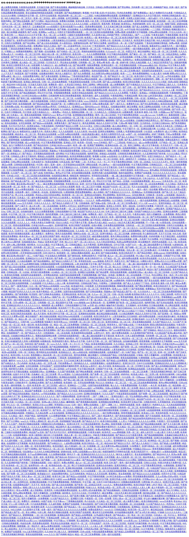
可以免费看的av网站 (76, 297)
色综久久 (66, 112)
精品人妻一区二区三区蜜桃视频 (68, 217)
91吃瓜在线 (21, 84)
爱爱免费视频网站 (83, 192)
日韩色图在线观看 (107, 101)
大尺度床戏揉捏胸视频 (105, 286)
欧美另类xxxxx (142, 170)
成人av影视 (22, 209)
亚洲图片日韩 (77, 498)
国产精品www (167, 120)
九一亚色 (27, 385)
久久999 (26, 355)
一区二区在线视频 (21, 159)
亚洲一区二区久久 (94, 440)
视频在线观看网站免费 (97, 90)
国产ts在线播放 (180, 521)
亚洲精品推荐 (63, 515)
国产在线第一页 (86, 178)
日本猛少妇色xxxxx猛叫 (61, 145)
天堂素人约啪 (140, 57)
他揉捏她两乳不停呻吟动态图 (116, 452)
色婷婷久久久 (159, 405)
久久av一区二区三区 (101, 294)
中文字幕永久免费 (116, 18)
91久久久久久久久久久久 (165, 173)
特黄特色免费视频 (134, 280)
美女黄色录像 (96, 231)
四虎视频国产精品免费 (101, 319)
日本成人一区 (16, 115)
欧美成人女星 (7, 418)
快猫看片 (48, 322)
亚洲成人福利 (162, 198)
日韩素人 (120, 131)
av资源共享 (95, 24)
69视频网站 (13, 137)
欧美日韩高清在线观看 (21, 314)
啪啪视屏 (53, 178)
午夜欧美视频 (171, 35)
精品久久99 (145, 388)
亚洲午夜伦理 (83, 396)
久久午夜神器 (89, 245)
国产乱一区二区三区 (147, 352)
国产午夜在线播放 (41, 109)
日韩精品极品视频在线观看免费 (126, 68)
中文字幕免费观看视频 (52, 142)
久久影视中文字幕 (31, 509)
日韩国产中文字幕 (172, 256)
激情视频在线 (15, 452)
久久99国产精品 (116, 496)
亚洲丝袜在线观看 (21, 388)
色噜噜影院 (20, 178)
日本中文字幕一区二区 (101, 267)
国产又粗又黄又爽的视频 (16, 101)
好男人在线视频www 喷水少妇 (87, 452)
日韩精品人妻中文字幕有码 (24, 156)
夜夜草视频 (116, 424)
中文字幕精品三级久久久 (164, 84)
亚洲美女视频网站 (106, 131)
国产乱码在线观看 (165, 302)
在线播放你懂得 (46, 73)
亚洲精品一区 (171, 159)
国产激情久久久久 (19, 479)
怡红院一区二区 (12, 29)
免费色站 (74, 140)
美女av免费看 (73, 471)
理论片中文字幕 (45, 93)
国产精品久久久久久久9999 (70, 394)
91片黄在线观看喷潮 (100, 87)
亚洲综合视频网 (177, 220)
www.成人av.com (148, 115)
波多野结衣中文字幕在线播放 (92, 206)
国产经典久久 (177, 112)
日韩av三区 (86, 151)
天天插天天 (127, 40)
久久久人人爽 (168, 90)
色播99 (173, 377)
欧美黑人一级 (91, 38)
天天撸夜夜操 (43, 40)
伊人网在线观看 (172, 305)
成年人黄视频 (58, 18)
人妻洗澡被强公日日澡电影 (64, 40)
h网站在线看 (103, 84)
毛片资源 (27, 112)
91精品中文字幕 (101, 479)
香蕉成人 (105, 107)
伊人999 (179, 275)
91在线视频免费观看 (140, 181)
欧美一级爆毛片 (143, 405)
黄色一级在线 (129, 206)
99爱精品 (182, 377)
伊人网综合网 (120, 369)
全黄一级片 (46, 509)
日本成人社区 (13, 176)
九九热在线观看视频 (29, 349)
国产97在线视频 (173, 457)
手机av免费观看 (173, 134)
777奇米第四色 (98, 46)
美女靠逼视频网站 (143, 454)
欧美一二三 (126, 73)
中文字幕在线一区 (171, 187)
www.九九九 (56, 344)
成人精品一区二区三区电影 (32, 62)
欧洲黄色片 (43, 399)
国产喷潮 (142, 87)
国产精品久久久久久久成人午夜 (122, 46)
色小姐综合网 (27, 107)
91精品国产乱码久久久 (88, 40)
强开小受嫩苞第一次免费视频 (160, 214)
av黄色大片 (42, 87)
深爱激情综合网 (81, 43)
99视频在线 (45, 341)
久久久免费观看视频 (96, 54)
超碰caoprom (159, 253)
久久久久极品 (173, 153)
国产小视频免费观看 (66, 396)
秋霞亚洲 (19, 73)
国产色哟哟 (46, 289)
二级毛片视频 (61, 280)
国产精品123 (177, 280)
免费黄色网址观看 (84, 189)
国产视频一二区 (78, 162)
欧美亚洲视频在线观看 (165, 38)
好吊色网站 (35, 118)
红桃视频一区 (93, 446)
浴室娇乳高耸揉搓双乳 (152, 71)
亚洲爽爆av (51, 371)
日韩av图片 (63, 388)
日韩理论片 (116, 87)
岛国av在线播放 (112, 388)
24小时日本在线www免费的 (34, 95)
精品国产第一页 (99, 76)
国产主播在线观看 (163, 269)
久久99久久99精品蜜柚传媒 (160, 101)
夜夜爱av (17, 487)
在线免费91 (30, 120)
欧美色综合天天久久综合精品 (95, 148)
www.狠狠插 (98, 261)
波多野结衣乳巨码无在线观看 (41, 267)
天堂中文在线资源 (48, 15)
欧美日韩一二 (11, 35)
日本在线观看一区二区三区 (161, 57)
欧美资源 (49, 457)
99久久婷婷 (16, 509)
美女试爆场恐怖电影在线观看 (39, 13)
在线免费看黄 (37, 377)
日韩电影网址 (52, 377)
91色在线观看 (80, 239)
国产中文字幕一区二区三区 (111, 29)
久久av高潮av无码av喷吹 (167, 476)
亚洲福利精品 (62, 156)
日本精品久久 (64, 107)
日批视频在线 (100, 57)
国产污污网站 (37, 21)
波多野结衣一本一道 (117, 43)
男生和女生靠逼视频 (60, 523)
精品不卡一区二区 (98, 377)
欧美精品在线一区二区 (116, 145)
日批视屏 (89, 286)
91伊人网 (166, 107)
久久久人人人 (23, 222)
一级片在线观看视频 (39, 101)
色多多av (125, 300)
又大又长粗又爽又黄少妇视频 (117, 26)
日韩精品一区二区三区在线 (151, 159)
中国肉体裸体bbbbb (11, 250)
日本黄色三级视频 (9, 62)
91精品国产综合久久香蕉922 (51, 57)
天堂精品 (159, 529)
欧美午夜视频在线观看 (19, 233)
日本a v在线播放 (169, 407)
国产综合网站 (29, 43)
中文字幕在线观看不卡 (35, 269)
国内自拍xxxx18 (92, 107)
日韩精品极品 (75, 245)
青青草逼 (182, 515)
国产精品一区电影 (121, 181)
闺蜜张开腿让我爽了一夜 (164, 60)
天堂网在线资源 (51, 275)
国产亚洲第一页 (165, 314)
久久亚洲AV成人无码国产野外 (106, 35)
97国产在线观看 (136, 43)
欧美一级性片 (176, 250)
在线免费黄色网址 (31, 76)
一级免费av (56, 112)
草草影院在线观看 (168, 170)
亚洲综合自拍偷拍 (93, 195)
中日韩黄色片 (118, 429)
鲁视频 (86, 13)
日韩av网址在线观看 (158, 32)
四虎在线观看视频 (100, 71)
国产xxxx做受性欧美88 (120, 330)
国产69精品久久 (8, 363)
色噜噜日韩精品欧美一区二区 (118, 526)
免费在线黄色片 (172, 140)
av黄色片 (93, 366)
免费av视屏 (120, 32)
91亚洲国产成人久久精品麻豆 (23, 399)
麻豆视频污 (93, 355)
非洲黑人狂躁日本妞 (136, 18)
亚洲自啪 (116, 40)
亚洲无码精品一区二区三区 (171, 203)
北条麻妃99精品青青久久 (148, 120)
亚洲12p (45, 71)
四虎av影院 (173, 82)
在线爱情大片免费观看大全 (167, 496)
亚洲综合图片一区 (109, 65)
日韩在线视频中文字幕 (66, 211)
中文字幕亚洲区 (168, 236)
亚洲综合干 (60, 278)
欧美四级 (161, 21)
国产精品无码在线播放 (19, 394)
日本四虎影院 (7, 68)
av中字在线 (130, 29)
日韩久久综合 (150, 463)
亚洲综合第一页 (98, 302)
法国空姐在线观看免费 (70, 275)
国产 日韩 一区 (130, 87)
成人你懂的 (98, 192)
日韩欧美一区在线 (40, 192)
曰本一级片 (77, 405)
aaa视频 (95, 308)
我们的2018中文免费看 (35, 90)
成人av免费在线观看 (148, 142)
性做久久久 (132, 142)
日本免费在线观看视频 (114, 225)
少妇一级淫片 (54, 463)
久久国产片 (178, 322)
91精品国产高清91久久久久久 (55, 496)
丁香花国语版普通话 (81, 76)
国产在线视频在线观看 (153, 231)
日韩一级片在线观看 (111, 534)
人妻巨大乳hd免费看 (79, 220)
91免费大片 (80, 98)
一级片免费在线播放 (110, 413)
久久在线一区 (82, 231)
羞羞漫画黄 (174, 115)
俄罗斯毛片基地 (75, 101)
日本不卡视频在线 (13, 112)
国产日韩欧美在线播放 (50, 294)
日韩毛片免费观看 (13, 43)
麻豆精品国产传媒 (28, 137)
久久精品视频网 (24, 261)
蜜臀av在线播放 (91, 405)
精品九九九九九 (165, 330)
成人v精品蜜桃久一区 (122, 126)
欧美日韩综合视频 (131, 82)
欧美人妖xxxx (114, 338)
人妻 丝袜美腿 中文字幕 (86, 264)
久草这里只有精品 (73, 84)
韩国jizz (177, 314)
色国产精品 (30, 416)
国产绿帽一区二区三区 (136, 247)
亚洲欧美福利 (138, 319)
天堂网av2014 (148, 479)
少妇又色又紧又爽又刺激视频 (155, 220)
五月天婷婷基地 (77, 474)
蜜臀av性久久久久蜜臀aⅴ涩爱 (172, 189)
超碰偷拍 (35, 501)
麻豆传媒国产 (32, 316)
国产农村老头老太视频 (61, 429)
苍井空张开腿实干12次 (79, 280)
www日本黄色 (166, 501)
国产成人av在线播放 (112, 82)
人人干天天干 (7, 73)
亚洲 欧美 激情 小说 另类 (87, 21)
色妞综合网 (25, 523)
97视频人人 (10, 51)
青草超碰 (115, 24)
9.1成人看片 (156, 73)
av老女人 (52, 32)
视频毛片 (92, 109)
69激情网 (133, 184)
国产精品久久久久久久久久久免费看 (111, 93)
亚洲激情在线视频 (87, 314)
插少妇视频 (12, 32)
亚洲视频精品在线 (66, 231)
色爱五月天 (131, 51)
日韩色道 (130, 225)
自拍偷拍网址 (144, 134)
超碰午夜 (124, 62)
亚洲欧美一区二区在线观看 (129, 275)
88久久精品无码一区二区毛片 (18, 18)
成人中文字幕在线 (150, 145)
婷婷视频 (173, 358)
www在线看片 (52, 26)
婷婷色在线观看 (159, 242)
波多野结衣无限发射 (22, 247)
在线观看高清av (29, 242)
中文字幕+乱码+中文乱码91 (103, 13)
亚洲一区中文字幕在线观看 (44, 38)
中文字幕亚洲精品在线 (171, 523)
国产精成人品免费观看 (117, 360)
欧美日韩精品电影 (150, 501)
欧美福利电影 (73, 283)
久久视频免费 (46, 60)
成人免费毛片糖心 (144, 209)
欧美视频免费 (25, 104)
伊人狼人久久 (60, 532)
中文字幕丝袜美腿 (172, 396)
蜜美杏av (35, 297)
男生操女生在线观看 (47, 134)
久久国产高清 (163, 178)
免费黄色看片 (60, 123)
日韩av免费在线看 (100, 104)
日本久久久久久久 (64, 200)
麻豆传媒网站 (144, 51)
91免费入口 (162, 115)
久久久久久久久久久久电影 (76, 24)
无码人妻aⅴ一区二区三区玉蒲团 (112, 418)
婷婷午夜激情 (127, 170)
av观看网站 (85, 71)
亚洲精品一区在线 (140, 507)
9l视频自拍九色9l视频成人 (53, 424)
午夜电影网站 (117, 95)
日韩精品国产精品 (89, 283)
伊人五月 (163, 98)
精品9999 (11, 84)
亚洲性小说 (105, 40)
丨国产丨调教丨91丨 (100, 396)
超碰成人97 (15, 153)
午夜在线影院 (47, 126)
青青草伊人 (112, 325)
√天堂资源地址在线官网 (73, 164)
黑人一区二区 (49, 35)
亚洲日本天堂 (129, 363)
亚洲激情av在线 (99, 338)
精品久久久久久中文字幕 (30, 35)
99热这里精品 (172, 54)
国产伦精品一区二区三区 (68, 51)
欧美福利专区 (77, 286)
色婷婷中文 (75, 347)
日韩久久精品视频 (138, 62)
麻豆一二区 (121, 109)
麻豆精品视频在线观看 (107, 314)
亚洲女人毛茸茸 (114, 206)
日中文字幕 (119, 245)
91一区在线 (115, 148)
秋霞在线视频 (51, 162)
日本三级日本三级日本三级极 (119, 211)
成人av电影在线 (37, 79)
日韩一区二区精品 (142, 162)
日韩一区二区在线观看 (144, 126)
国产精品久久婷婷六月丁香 (65, 203)
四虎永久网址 (50, 131)
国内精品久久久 (146, 148)
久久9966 (49, 532)
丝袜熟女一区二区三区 (44, 49)
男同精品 (166, 29)
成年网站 (60, 153)
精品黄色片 (174, 311)
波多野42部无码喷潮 (26, 40)
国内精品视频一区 (151, 493)
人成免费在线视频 (72, 443)
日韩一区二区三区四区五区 (123, 399)
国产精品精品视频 (41, 104)
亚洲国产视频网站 (153, 137)
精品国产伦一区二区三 (15, 289)
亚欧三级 (57, 239)
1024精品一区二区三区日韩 (71, 38)
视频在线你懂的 (48, 231)
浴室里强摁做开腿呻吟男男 (67, 366)
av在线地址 (112, 156)
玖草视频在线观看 (152, 192)
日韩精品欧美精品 (96, 278)
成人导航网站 (36, 490)
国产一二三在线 (142, 35)
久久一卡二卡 (103, 162)
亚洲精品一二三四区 (77, 385)
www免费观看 (37, 322)
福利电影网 (42, 416)
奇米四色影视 (162, 413)
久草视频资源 (164, 402)
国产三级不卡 (21, 206)
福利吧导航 (93, 153)
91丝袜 (103, 156)
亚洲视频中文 (120, 440)
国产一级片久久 (117, 104)
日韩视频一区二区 (87, 62)
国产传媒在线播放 (109, 253)
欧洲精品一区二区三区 (159, 440)
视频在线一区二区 (17, 239)
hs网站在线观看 (72, 134)
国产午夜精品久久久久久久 (139, 84)
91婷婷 (28, 109)
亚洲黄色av (128, 60)
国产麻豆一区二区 (138, 54)
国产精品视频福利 (73, 13)
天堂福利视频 (33, 289)
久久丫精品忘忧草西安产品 (160, 62)
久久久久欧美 (81, 131)
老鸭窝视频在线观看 (77, 432)
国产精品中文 (74, 123)
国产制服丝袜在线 (164, 319)
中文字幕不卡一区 (131, 129)
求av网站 (105, 424)
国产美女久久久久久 (151, 118)
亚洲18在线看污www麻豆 (72, 26)
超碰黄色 (22, 32)
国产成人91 (13, 131)
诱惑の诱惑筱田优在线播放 (162, 325)
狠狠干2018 (166, 280)
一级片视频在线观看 (140, 49)
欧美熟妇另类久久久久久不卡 (146, 294)
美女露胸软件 (144, 242)
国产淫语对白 (104, 264)
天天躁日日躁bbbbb (161, 123)
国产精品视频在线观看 (151, 424)
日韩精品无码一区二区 (105, 228)
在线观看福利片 (75, 358)
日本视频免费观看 (99, 60)
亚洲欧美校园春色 (115, 198)
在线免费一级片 (22, 192)
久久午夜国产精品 (9, 380)
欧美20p (84, 366)
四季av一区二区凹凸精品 (100, 327)
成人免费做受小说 (63, 65)
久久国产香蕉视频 (66, 371)
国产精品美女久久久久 (150, 90)
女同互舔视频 (72, 18)
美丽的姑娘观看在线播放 (93, 51)
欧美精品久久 (65, 352)
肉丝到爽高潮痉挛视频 (108, 410)
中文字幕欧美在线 (168, 239)
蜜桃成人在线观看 (171, 118)
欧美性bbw (126, 24)
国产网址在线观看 (21, 21)
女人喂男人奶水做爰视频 (90, 490)
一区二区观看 (25, 440)
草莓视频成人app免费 (171, 297)
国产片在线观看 (83, 338)
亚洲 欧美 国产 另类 (54, 242)
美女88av (163, 65)
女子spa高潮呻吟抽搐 (29, 264)
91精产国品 (38, 256)
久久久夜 (47, 209)
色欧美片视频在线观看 (29, 424)
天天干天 (35, 485)
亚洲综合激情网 (170, 211)
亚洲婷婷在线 (56, 192)
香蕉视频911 (36, 355)
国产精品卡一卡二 (174, 156)
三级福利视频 (115, 283)
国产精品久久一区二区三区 (44, 187)
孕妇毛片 (35, 526)
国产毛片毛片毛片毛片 (56, 432)
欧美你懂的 (58, 446)
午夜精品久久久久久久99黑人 (25, 60)
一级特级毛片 (86, 18)
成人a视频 (60, 327)
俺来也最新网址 (173, 87)
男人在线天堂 (139, 269)
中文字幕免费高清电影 (128, 115)
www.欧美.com (130, 521)
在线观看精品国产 (60, 220)
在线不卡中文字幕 (31, 71)
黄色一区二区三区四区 (106, 115)
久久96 (50, 311)
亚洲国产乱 (10, 40)
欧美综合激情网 (167, 374)
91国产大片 (131, 245)
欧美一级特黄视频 (178, 162)
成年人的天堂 (147, 432)
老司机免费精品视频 (77, 278)
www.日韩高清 (91, 101)
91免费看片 (135, 446)
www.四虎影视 (89, 507)
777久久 (147, 275)
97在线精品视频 (101, 399)
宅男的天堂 (34, 167)
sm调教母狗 (119, 280)
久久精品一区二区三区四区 (170, 129)
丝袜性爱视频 (172, 253)
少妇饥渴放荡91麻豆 (90, 134)
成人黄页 (95, 253)
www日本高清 (19, 347)
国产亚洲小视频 (77, 496)
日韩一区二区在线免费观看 (54, 82)
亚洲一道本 (55, 164)
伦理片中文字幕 (169, 474)
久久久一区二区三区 (137, 440)
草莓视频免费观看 (62, 93)
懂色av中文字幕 (77, 341)
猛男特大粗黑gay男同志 (46, 107)
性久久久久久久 (160, 167)
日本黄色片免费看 (50, 167)
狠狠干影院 (170, 24)
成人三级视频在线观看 (109, 79)
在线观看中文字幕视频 (137, 32)
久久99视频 (10, 98)
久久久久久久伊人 (160, 162)
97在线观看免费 (8, 366)
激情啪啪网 (73, 532)
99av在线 (45, 68)
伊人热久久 (55, 399)
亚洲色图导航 (61, 225)
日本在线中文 (37, 162)
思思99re (170, 504)
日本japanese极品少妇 (148, 65)
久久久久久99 (56, 360)
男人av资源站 (64, 374)
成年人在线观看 (102, 95)
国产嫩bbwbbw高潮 (122, 319)
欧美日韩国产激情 (142, 485)
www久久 (169, 71)
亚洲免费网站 (17, 120)
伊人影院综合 (66, 43)
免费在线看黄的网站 (123, 485)
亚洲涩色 (48, 490)
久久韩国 (94, 170)
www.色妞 (65, 286)
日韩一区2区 (140, 98)
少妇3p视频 (181, 374)
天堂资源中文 (15, 327)
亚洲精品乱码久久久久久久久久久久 (28, 278)
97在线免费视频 (125, 98)
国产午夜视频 (31, 73)
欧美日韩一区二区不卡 (139, 509)
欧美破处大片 (44, 474)
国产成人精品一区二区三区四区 (104, 159)
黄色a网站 (154, 170)
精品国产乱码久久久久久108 (91, 211)
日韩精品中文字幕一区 (28, 15)
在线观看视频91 (130, 148)
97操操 (139, 355)
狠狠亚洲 (74, 176)
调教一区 (160, 79)
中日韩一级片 (42, 164)
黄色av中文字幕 (64, 115)
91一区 (51, 468)
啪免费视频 (25, 429)
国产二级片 (97, 416)
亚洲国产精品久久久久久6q (151, 349)
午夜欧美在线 (152, 311)
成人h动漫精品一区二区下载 (70, 118)
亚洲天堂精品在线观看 (83, 93)
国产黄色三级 (55, 87)
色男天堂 (109, 261)
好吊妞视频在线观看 (81, 173)
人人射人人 (114, 297)
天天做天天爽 (99, 360)
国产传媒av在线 (98, 203)
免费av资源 (51, 79)
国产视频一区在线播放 (68, 29)
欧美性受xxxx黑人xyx (27, 521)
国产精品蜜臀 (79, 65)
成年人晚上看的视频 (68, 178)
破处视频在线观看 (100, 236)
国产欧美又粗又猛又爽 (102, 280)
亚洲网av (42, 32)
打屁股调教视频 (89, 275)
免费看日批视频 (67, 21)
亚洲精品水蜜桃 (8, 358)
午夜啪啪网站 (176, 93)
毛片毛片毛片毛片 (17, 126)
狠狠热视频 (179, 71)
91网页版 (42, 418)
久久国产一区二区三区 (21, 173)
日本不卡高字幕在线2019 (108, 482)
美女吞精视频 (125, 474)
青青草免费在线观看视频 (59, 90)
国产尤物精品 (150, 330)
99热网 (166, 73)
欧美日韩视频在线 (47, 29)
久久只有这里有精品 (106, 242)
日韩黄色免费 (59, 209)
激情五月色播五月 (106, 109)
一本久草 (152, 385)
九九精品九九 (47, 65)
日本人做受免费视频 (135, 336)
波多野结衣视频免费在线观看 (137, 518)
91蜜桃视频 (69, 192)
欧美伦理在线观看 (148, 258)
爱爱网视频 (14, 140)
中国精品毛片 (44, 129)
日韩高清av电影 (24, 46)
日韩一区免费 (178, 151)
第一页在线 (158, 347)
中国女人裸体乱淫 (38, 421)
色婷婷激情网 (139, 24)
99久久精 (177, 233)
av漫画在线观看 (170, 452)
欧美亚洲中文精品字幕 (145, 40)
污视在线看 (133, 109)
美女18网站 (78, 228)
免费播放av (150, 289)
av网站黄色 (159, 209)
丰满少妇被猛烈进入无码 (16, 341)
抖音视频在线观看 (128, 65)
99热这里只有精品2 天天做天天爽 (155, 429)
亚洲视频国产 (125, 15)
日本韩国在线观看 (92, 468)
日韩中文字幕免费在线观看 (70, 32)
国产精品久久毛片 (33, 333)
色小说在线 (89, 501)
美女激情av (173, 336)
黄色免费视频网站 (141, 73)
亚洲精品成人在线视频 (169, 200)
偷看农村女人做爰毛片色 (161, 46)
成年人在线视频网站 (95, 120)
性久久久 (100, 383)
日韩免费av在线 (12, 107)
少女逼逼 (148, 131)
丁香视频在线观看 (107, 137)
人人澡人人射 (72, 49)
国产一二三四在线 (117, 142)
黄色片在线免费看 (64, 233)
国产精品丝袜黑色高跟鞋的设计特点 (48, 159)
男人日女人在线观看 (25, 195)
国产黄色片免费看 (98, 43)
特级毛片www (49, 115)
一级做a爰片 (155, 452)
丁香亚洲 (62, 358)
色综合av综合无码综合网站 (48, 195)
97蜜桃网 (125, 151)
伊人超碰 (179, 68)
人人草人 (123, 421)
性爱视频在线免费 (134, 131)
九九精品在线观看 (80, 374)
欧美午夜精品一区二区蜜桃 (49, 291)
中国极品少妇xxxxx (142, 449)
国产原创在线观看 (124, 416)
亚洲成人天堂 (70, 142)
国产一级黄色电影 (19, 286)
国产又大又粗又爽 (172, 424)
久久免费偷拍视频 (57, 454)
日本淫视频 (109, 457)
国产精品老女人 (12, 322)
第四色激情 (87, 95)
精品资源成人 (82, 267)
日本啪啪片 (26, 405)
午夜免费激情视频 (129, 385)
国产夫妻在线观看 (50, 76)
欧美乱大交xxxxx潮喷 (43, 405)
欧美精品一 (79, 200)
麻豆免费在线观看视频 (26, 129)
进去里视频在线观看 (142, 322)
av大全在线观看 (57, 413)
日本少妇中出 (149, 178)
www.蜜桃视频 (118, 432)
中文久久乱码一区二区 (43, 280)
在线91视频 (96, 225)
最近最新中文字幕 (64, 302)
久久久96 (86, 46)
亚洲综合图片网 (148, 129)
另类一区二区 (132, 432)
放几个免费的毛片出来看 (161, 13)
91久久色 (138, 308)
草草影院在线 (84, 261)
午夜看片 (134, 93)
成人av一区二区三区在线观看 (121, 256)
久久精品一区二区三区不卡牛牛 (99, 449)
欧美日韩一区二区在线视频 (174, 416)
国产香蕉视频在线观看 (87, 402)
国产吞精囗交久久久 (110, 170)
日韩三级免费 (167, 294)
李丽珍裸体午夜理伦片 (106, 427)
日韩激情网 (53, 95)
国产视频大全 (133, 261)
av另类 (61, 134)
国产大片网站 (13, 421)
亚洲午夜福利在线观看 (145, 21)
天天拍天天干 (52, 62)
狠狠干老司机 (7, 200)
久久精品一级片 (16, 416)
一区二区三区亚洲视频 (176, 21)
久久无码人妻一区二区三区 (63, 68)
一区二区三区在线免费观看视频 (167, 291)
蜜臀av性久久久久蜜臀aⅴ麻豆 (86, 438)
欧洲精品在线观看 (137, 369)
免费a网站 (38, 46)
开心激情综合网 (150, 233)
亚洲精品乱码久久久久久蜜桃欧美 (56, 228)
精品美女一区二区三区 (26, 134)
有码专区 (26, 280)
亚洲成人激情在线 (32, 82)
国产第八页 (167, 192)
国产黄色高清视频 (174, 79)
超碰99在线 (182, 24)
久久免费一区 (119, 264)
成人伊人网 (34, 206)
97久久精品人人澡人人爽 (171, 18)
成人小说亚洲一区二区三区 (129, 457)
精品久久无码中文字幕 (107, 123)
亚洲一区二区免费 (166, 352)
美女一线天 (168, 275)
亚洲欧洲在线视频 (85, 68)
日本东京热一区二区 (11, 26)
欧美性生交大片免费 (114, 140)
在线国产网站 (115, 60)
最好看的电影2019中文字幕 (68, 148)
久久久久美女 (86, 126)
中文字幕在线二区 (59, 245)
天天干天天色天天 (27, 529)
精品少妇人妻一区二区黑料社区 (57, 54)
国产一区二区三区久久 (128, 228)
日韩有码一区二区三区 (128, 407)
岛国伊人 (56, 250)
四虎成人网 (60, 120)
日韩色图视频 (93, 247)
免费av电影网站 (49, 118)
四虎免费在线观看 (94, 26)
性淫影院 (33, 294)
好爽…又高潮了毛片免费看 (146, 239)
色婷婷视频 (154, 236)
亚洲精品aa (64, 76)
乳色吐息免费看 (124, 13)
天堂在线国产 (46, 366)
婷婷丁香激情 (158, 134)
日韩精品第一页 (14, 272)
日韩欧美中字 (82, 87)
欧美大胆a (46, 485)
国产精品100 (171, 347)
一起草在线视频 (125, 57)
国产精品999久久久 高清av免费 (167, 454)
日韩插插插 (84, 203)
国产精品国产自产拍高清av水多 (107, 518)
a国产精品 (114, 391)
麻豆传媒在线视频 (44, 181)
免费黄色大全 (133, 104)
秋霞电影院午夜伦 (60, 341)
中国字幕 (102, 256)
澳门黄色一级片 (172, 369)
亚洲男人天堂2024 (68, 206)
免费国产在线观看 (143, 173)
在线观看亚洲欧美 (60, 176)
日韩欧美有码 (150, 402)
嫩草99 (12, 360)
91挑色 (16, 468)
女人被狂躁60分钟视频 (35, 170)
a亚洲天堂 (85, 330)
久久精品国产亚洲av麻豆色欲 (169, 333)
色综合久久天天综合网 (78, 457)
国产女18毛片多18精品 (103, 269)
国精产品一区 (58, 297)
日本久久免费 (173, 432)
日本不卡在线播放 (127, 167)
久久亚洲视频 (148, 68)
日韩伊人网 (23, 504)
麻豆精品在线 (100, 18)
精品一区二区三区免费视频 (67, 325)
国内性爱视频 (52, 214)
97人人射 (143, 203)
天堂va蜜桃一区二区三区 (24, 302)
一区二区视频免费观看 (156, 176)
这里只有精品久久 (41, 112)
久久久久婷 (55, 71)
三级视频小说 (172, 327)
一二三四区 (88, 15)
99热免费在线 (145, 347)
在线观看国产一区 (15, 333)
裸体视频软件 (99, 151)
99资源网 (58, 13)
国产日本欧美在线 (29, 29)
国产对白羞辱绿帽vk (150, 104)
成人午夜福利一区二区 (75, 446)
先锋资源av (49, 173)
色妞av (87, 217)
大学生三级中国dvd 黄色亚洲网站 (40, 330)
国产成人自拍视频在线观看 (164, 366)
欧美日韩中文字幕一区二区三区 (149, 76)
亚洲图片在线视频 (86, 272)
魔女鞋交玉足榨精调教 (103, 512)
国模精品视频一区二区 (82, 112)
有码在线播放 (11, 123)
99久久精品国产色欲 (166, 40)
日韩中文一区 (68, 399)
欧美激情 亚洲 (38, 507)
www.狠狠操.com (81, 302)
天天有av (91, 162)
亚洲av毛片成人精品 (97, 222)
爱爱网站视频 (177, 278)
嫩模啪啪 (110, 120)
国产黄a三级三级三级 (74, 380)
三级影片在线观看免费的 (79, 35)
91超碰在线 (178, 245)
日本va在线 (85, 532)
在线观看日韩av (135, 272)
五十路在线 (143, 46)
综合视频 (153, 189)
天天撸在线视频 (176, 217)
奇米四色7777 (64, 308)
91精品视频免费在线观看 (13, 13)
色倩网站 (43, 468)
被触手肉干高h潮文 (115, 305)
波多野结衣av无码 (108, 98)
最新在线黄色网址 (21, 377)
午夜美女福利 (157, 35)
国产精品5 (27, 153)
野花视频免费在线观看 (144, 476)
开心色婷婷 (22, 363)
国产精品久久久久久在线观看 (146, 474)
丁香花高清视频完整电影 (156, 43)
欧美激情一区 (63, 253)
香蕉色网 (105, 24)
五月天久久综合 (79, 493)
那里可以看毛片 (45, 137)
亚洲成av (143, 93)
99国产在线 (46, 501)
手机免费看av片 (65, 363)
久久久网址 (48, 391)
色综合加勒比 (106, 308)
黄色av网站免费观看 (168, 383)
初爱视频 (60, 49)
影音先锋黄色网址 (53, 407)
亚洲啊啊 (111, 302)
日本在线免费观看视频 (175, 532)
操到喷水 (31, 245)
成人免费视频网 (117, 84)
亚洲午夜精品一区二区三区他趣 (115, 233)
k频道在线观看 (115, 118)
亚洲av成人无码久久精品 (53, 402)
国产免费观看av (140, 13)
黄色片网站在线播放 (120, 236)
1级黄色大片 (156, 187)
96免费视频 (34, 231)
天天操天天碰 (31, 369)
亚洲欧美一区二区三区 (90, 49)
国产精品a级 (69, 87)
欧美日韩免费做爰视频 (70, 95)
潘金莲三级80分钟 (165, 68)
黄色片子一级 (73, 454)
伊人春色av (104, 164)
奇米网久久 (181, 90)
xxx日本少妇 (24, 507)
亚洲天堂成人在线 (118, 479)
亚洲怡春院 (31, 220)
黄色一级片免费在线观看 (19, 300)
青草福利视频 (127, 297)
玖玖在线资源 (134, 479)
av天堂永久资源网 (66, 187)
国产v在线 (33, 32)
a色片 (154, 485)
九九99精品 (65, 109)
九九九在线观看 (66, 131)
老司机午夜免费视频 (40, 272)
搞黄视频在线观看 (97, 352)
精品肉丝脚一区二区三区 (70, 15)
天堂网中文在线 (142, 366)
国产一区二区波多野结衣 (69, 46)
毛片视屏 (143, 385)
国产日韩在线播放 (94, 291)
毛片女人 (5, 286)
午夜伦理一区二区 (163, 206)
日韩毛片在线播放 (58, 101)
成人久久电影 (166, 471)
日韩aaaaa (140, 377)
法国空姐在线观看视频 (74, 291)
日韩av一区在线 (178, 308)
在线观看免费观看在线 (77, 327)
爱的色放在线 (22, 79)
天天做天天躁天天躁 (38, 84)
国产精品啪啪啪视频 (59, 347)
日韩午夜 (181, 60)
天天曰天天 (46, 239)
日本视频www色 (14, 87)
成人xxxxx (156, 181)
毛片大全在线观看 (140, 187)
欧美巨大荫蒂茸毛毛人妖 (18, 65)
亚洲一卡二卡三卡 (71, 344)
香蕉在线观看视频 (62, 60)
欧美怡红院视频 (79, 109)
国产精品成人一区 (176, 176)
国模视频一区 (23, 526)
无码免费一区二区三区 (117, 178)
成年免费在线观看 (40, 198)
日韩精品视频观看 (63, 137)
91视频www (164, 112)
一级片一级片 (141, 189)
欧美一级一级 (112, 62)
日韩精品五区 (156, 164)
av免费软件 (159, 131)
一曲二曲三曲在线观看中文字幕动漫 (127, 176)
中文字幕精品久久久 (69, 167)
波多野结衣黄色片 (76, 120)
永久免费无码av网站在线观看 (105, 73)
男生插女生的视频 (68, 62)
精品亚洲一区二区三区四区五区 (123, 90)
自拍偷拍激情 (27, 211)
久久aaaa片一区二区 (115, 51)
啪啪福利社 (85, 176)
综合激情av (24, 38)
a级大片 (24, 118)
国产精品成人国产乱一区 (23, 181)
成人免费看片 (37, 233)
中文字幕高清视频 (140, 164)
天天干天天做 (165, 233)
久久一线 (172, 242)
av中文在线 (71, 369)
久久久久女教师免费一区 (84, 181)
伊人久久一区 (13, 405)
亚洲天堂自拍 (86, 140)
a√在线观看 (169, 195)
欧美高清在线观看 (169, 104)
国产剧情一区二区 (129, 347)
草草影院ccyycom (45, 140)
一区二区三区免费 (45, 120)
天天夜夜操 (34, 68)
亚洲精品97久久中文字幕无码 (147, 15)
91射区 (59, 479)
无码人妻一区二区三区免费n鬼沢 (125, 71)
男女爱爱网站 (109, 195)
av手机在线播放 (172, 76)
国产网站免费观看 (144, 286)
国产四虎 (121, 101)
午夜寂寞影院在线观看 (79, 82)
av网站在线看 (157, 391)
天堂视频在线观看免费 (44, 153)
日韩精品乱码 (114, 112)
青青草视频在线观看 (136, 101)
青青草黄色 (105, 289)
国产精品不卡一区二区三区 (120, 76)
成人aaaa (137, 526)
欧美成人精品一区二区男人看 (43, 363)
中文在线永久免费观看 (56, 256)
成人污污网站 (171, 131)
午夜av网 (123, 123)
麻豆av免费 (7, 164)
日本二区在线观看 (153, 256)
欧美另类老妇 (25, 457)
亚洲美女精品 (33, 126)
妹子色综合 (95, 220)
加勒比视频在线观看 (81, 253)
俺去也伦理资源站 (132, 118)
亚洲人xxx (117, 289)
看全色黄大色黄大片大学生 (147, 297)
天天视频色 (131, 305)
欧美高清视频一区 (44, 325)
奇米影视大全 (72, 184)
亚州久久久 (48, 98)
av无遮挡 (61, 35)
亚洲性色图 (97, 173)
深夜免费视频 (93, 65)
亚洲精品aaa (78, 107)
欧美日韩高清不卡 (127, 253)
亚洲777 (126, 289)
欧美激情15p (23, 217)
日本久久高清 (172, 399)
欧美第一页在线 (85, 142)
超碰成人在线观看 (108, 153)
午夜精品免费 (131, 95)
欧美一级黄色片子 (128, 159)
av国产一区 (57, 129)
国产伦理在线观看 (159, 217)
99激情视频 (36, 98)
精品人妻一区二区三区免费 (165, 51)
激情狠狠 (44, 438)
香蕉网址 (113, 474)
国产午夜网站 (31, 449)
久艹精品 (85, 344)
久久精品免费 (42, 413)
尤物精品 (30, 413)
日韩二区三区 (13, 211)
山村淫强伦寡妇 (155, 95)
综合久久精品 (50, 46)
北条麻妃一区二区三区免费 (44, 374)
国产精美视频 (138, 289)
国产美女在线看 (152, 280)
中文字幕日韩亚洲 (35, 214)
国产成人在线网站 (140, 26)
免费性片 (25, 501)
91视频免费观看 (170, 49)
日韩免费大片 (8, 438)
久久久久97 (106, 438)
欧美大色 (120, 336)
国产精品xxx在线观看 (43, 123)
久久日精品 (170, 184)
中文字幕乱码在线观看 (117, 54)
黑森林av (17, 151)
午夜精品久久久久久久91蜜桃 (116, 49)
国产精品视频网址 (42, 261)
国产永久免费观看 (82, 73)
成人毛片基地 (39, 314)
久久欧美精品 (17, 90)
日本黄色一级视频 (131, 424)
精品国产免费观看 (33, 391)
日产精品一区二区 (167, 142)
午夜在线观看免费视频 (69, 151)
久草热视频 (6, 407)
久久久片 (90, 200)
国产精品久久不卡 (90, 421)
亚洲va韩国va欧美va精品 (27, 438)
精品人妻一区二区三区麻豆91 (61, 170)
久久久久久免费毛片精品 (43, 427)
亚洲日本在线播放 (70, 71)
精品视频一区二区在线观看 (132, 504)
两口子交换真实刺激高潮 (83, 465)
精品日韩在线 (52, 21)
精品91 (150, 269)
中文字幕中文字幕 (78, 222)
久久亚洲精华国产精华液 (154, 153)
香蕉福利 (55, 109)
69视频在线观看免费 (159, 93)
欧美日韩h (16, 355)
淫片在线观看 (7, 192)
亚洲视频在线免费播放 (83, 115)
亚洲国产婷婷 (11, 104)
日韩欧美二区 (163, 308)
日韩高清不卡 (101, 460)
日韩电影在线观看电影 (24, 164)
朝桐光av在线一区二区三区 (86, 233)
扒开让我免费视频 (15, 170)
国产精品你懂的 (145, 253)
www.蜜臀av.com (64, 247)
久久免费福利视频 (88, 29)
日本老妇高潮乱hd (155, 369)
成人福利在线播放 (167, 460)
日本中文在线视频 (148, 109)
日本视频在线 (67, 264)
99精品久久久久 (43, 250)
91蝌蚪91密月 (73, 104)
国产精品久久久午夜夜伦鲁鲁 (79, 57)
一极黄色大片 (79, 247)
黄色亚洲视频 (88, 123)
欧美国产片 (67, 239)
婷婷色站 (125, 374)
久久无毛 (89, 118)
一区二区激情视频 (123, 449)
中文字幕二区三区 (17, 214)
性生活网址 (157, 275)
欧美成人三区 (148, 413)
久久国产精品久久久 (162, 322)
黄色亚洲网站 (11, 297)
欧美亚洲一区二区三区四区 (85, 137)
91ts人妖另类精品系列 (33, 532)
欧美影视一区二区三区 (73, 195)
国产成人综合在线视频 (48, 43)
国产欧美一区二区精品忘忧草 (130, 302)
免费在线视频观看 (143, 60)
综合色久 (35, 394)
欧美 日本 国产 (111, 463)
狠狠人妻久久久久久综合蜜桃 (37, 487)
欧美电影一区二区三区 (17, 465)
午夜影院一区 (11, 319)
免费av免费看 (113, 151)
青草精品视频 (96, 457)
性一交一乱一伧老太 (155, 267)
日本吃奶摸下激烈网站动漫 (44, 388)
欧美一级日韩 (28, 325)
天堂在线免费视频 (108, 21)
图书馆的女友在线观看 (41, 217)
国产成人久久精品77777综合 (130, 137)
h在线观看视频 (111, 173)
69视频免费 (127, 112)
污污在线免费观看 (39, 504)
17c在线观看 (35, 283)
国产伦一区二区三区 (64, 98)
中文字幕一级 (147, 38)
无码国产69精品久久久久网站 (48, 24)
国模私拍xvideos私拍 (148, 460)
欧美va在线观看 (125, 21)
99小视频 (11, 184)
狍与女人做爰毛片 (64, 73)
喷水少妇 (143, 95)
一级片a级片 (153, 18)
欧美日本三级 (84, 294)
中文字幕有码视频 (72, 129)
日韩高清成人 (127, 35)
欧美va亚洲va (101, 118)
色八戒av (140, 256)
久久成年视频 (11, 440)
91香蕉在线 (165, 222)
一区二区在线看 (62, 333)
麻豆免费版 (132, 107)
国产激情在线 (74, 256)
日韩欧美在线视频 (130, 490)
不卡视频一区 (28, 338)
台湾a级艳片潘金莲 (103, 515)
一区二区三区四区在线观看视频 (99, 32)
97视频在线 (36, 148)
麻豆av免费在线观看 (51, 526)
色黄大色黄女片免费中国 (166, 148)
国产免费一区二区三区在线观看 (69, 258)
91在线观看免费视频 (65, 267)
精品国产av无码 (102, 68)
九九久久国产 (108, 394)
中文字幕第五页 (146, 496)
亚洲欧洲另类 (35, 209)
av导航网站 (126, 79)
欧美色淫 (112, 57)
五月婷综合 (145, 123)
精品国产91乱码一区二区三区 (117, 187)
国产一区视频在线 (46, 200)
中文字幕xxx (93, 98)
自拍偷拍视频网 (130, 341)
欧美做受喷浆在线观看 (82, 333)
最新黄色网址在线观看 (77, 159)
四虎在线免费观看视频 (140, 360)
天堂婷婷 (84, 167)
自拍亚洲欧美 (138, 195)
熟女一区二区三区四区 (169, 485)
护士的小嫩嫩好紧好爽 (154, 498)
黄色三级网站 (89, 84)
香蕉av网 (101, 62)
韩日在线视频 (142, 29)
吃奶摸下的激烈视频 (137, 523)
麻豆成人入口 (82, 170)
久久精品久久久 (16, 109)
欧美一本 (25, 187)
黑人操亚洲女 (83, 521)
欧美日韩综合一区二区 (92, 443)
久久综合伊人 (144, 291)
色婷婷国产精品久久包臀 (67, 126)
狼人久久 (17, 76)
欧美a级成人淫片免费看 (159, 247)
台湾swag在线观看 (159, 358)
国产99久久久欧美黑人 (60, 198)
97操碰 (161, 512)
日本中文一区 (21, 231)
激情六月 (26, 26)
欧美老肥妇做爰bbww (150, 407)
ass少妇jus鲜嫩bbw (99, 330)
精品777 (20, 449)
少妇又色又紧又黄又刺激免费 (128, 493)
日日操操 (35, 460)
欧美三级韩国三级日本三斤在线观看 (46, 435)
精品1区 (182, 452)
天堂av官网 (96, 82)
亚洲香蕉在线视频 (74, 449)
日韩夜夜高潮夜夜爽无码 (129, 153)
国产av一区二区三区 (11, 24)
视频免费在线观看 (125, 286)
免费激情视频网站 (24, 51)
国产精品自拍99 (41, 145)
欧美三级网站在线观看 (150, 107)
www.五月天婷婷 (25, 203)
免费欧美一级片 (56, 84)
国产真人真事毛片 (133, 140)
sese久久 (112, 222)
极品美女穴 (175, 394)
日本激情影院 (41, 471)
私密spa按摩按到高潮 (127, 242)
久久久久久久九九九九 (46, 189)
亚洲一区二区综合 (42, 18)
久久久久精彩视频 (54, 507)
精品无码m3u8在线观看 (117, 184)
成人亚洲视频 (47, 327)
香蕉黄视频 (144, 341)
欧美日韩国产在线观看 (161, 26)
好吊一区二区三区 (155, 24)
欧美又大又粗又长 (164, 126)
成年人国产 (156, 49)
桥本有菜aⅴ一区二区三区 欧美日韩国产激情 (119, 38)
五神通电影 (27, 24)
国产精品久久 (15, 515)
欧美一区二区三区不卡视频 (89, 187)
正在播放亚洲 (38, 26)
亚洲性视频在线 (105, 245)
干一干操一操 (152, 222)
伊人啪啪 (43, 178)
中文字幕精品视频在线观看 (14, 454)
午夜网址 (103, 283)
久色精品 (65, 250)
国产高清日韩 (112, 209)
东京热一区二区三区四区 (115, 523)
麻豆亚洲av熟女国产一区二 (29, 184)
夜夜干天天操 (15, 71)
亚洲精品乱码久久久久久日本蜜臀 (107, 521)
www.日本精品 (101, 142)
